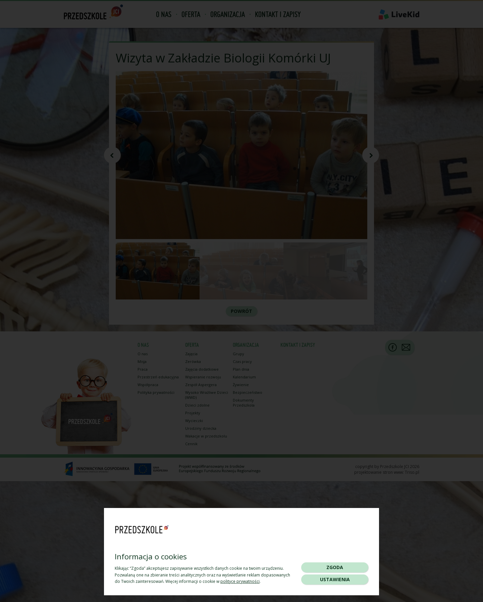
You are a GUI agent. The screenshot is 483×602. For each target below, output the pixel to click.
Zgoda (334, 567)
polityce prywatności (240, 581)
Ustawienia (335, 579)
